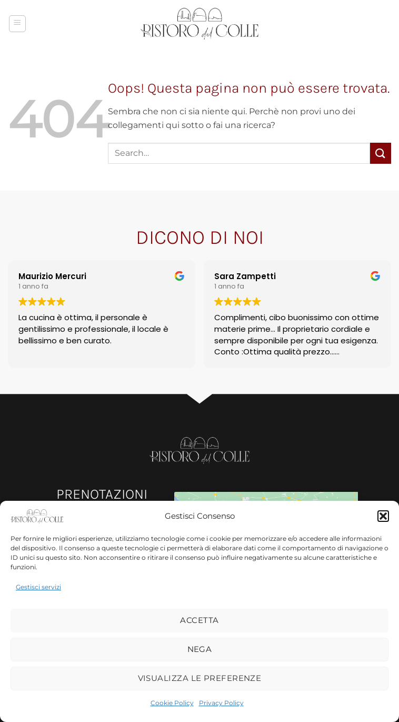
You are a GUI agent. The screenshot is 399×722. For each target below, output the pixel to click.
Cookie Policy (172, 703)
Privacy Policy (221, 703)
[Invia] (380, 153)
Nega (199, 649)
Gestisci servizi (38, 587)
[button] (383, 516)
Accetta (199, 620)
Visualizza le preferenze (200, 678)
